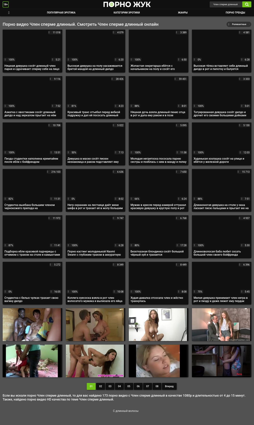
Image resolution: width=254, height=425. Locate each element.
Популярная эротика (61, 12)
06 (138, 386)
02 (100, 386)
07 (147, 386)
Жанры (182, 12)
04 (119, 386)
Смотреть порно (9, 12)
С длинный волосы (126, 411)
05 (128, 386)
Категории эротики (127, 12)
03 (110, 386)
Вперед (169, 386)
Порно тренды (235, 12)
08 (157, 386)
